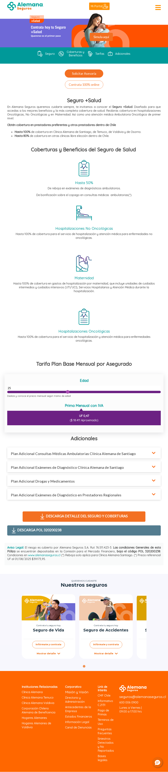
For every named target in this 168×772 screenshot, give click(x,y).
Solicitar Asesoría (84, 73)
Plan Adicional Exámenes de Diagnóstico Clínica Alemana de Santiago (67, 467)
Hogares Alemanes (34, 718)
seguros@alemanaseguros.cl (142, 697)
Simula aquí (101, 37)
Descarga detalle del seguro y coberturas (84, 516)
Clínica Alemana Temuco (38, 697)
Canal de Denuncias (78, 727)
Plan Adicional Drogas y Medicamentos (43, 481)
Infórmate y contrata (48, 644)
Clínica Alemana (32, 692)
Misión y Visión (76, 692)
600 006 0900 (128, 702)
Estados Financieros (78, 716)
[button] (157, 762)
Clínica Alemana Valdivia (38, 703)
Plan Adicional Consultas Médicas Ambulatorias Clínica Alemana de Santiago (73, 453)
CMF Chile (104, 695)
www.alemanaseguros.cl (44, 555)
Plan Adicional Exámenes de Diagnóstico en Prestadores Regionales (66, 495)
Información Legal (77, 722)
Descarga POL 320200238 (36, 530)
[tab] (84, 666)
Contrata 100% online (84, 85)
